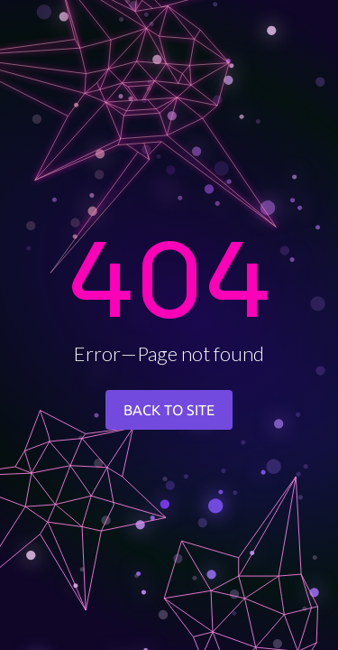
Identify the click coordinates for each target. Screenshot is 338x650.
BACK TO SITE (169, 410)
